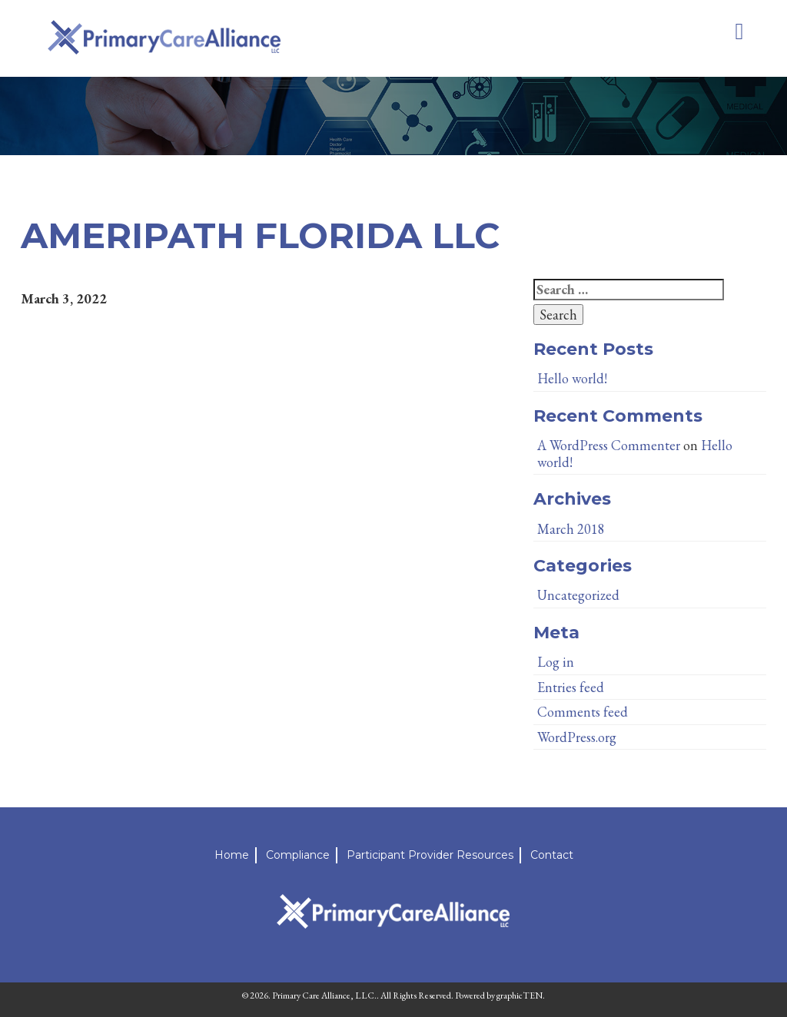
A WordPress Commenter (608, 445)
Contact (551, 855)
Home (231, 855)
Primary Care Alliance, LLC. (324, 995)
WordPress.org (576, 737)
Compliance (298, 855)
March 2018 (571, 529)
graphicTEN (519, 995)
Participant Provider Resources (430, 855)
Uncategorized (578, 595)
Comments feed (582, 712)
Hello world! (572, 378)
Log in (555, 662)
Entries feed (570, 687)
